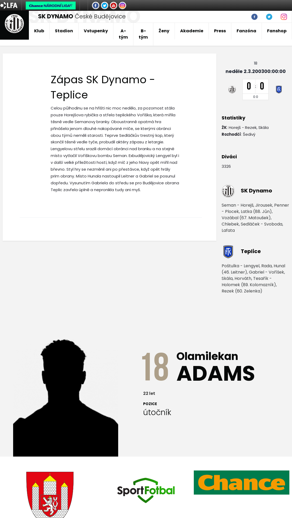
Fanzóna (246, 31)
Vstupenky (96, 31)
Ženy (164, 31)
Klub (39, 31)
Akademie (191, 31)
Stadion (64, 31)
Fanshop (276, 31)
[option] (146, 490)
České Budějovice (82, 16)
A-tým (123, 34)
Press (220, 31)
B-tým (143, 34)
